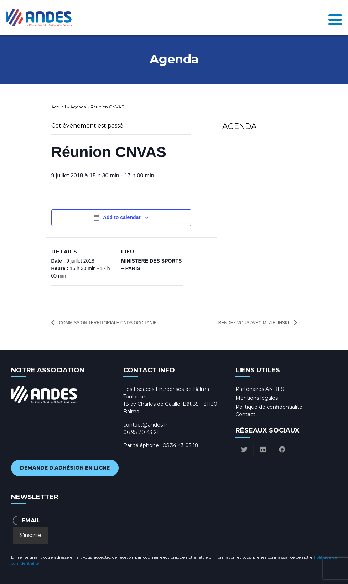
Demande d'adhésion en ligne (65, 468)
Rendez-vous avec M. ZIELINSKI (254, 322)
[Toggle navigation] (335, 17)
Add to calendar (122, 217)
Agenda (78, 106)
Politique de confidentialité (268, 407)
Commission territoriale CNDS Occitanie (107, 322)
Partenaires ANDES (259, 389)
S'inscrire (30, 535)
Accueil (58, 106)
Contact (245, 414)
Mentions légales (256, 398)
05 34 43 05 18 (180, 445)
